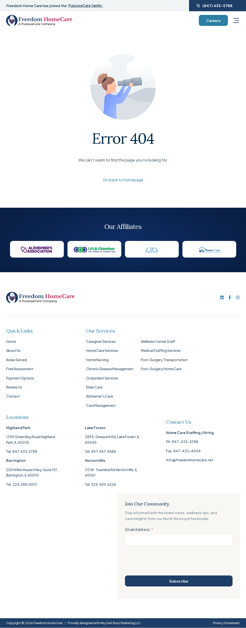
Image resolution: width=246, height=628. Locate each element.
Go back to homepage (123, 179)
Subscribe (178, 581)
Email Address (137, 529)
